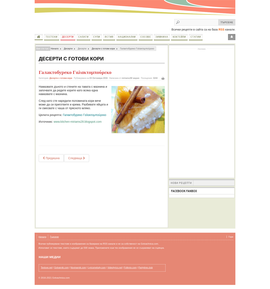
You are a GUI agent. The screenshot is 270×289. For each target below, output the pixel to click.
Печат (163, 78)
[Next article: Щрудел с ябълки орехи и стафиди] (76, 158)
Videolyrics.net (115, 267)
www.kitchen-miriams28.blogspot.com (78, 121)
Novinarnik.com (78, 267)
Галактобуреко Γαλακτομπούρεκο (75, 72)
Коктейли (179, 36)
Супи (96, 36)
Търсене (54, 237)
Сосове (145, 36)
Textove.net (46, 267)
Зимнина (161, 36)
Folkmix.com (130, 267)
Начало (39, 37)
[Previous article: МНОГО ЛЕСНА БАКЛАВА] (51, 158)
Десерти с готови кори (103, 48)
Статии (196, 36)
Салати (83, 36)
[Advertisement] (102, 194)
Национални (127, 36)
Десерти (68, 36)
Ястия (109, 36)
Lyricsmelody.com (97, 267)
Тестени (52, 36)
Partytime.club (145, 267)
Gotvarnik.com (61, 267)
